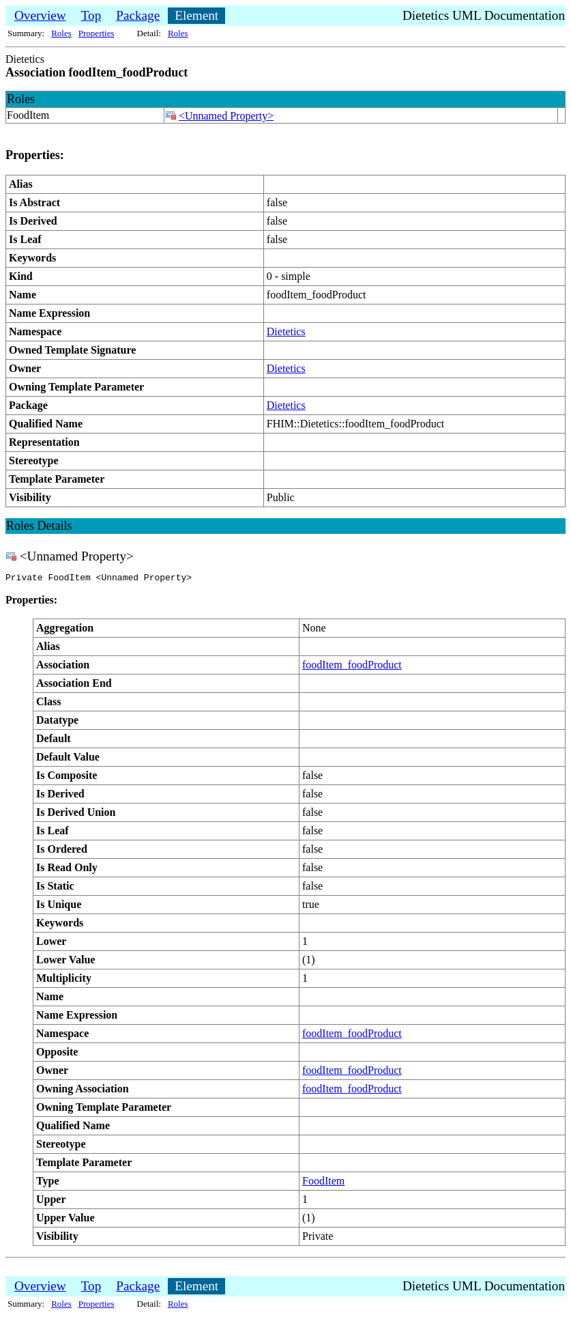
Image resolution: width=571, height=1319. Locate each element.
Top (91, 15)
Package (138, 15)
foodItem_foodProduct (352, 666)
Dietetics (286, 331)
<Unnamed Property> (226, 116)
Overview (40, 15)
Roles (61, 33)
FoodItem (323, 1183)
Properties (96, 33)
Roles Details (39, 526)
